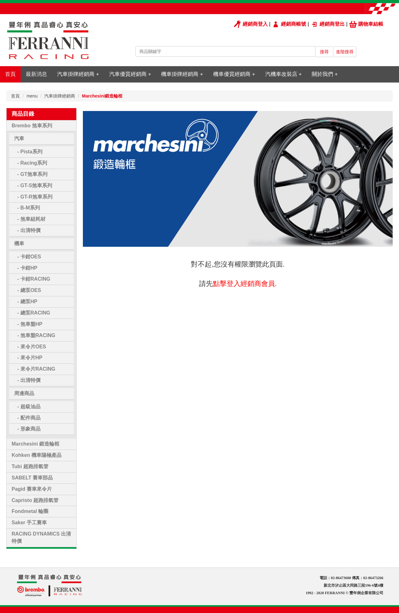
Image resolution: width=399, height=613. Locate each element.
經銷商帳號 (289, 24)
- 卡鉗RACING (33, 279)
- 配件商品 (28, 417)
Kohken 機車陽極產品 (37, 455)
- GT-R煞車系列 (34, 196)
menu (32, 95)
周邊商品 (24, 393)
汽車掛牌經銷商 (59, 95)
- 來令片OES (31, 346)
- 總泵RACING (33, 312)
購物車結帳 (366, 24)
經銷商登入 (250, 24)
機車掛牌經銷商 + (182, 74)
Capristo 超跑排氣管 (35, 500)
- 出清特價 (28, 230)
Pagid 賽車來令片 (32, 489)
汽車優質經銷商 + (130, 74)
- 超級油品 (28, 406)
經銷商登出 (327, 24)
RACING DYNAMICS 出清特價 (41, 537)
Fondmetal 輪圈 (30, 511)
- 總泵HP (27, 301)
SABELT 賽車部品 (32, 477)
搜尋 (324, 51)
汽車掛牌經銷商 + (78, 74)
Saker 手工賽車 (29, 522)
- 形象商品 (28, 428)
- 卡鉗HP (27, 268)
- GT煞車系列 (32, 174)
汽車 (19, 138)
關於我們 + (325, 74)
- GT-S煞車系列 (34, 185)
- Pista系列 (29, 151)
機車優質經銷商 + (234, 74)
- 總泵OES (29, 290)
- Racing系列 (32, 163)
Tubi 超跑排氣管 (30, 466)
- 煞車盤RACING (36, 335)
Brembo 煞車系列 (32, 125)
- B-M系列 (28, 207)
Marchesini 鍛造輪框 (35, 444)
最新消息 (36, 74)
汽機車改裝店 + (283, 74)
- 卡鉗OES (29, 256)
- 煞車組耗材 (31, 219)
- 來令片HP (29, 357)
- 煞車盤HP (29, 324)
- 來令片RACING (36, 369)
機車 (19, 243)
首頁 (10, 74)
